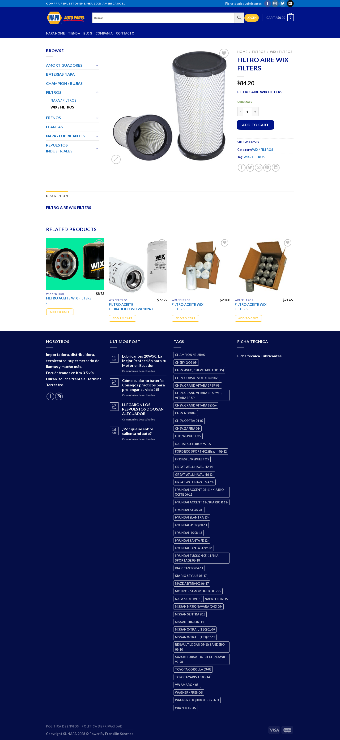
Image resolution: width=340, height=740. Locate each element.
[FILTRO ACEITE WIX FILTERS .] (75, 264)
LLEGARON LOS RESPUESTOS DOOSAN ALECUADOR (143, 409)
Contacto (125, 33)
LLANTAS (54, 127)
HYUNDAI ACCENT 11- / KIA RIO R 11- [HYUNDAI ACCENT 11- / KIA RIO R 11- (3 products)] (201, 502)
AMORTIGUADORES (64, 65)
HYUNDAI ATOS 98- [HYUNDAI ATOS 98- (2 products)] (189, 510)
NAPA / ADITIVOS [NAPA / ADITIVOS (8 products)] (187, 599)
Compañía (104, 33)
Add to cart (255, 124)
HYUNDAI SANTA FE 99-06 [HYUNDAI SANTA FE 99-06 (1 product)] (193, 548)
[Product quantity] (247, 111)
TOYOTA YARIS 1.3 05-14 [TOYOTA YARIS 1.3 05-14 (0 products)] (192, 677)
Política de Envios (62, 726)
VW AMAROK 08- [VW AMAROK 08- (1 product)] (187, 685)
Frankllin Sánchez (119, 734)
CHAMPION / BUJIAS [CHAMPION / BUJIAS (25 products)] (190, 355)
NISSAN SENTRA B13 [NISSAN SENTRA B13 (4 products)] (190, 614)
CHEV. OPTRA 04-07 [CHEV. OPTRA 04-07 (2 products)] (189, 421)
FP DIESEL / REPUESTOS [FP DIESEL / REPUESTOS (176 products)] (192, 459)
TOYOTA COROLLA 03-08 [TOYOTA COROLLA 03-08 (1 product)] (193, 669)
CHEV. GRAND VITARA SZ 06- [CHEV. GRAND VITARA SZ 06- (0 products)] (196, 405)
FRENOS (53, 117)
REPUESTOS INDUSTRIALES (59, 148)
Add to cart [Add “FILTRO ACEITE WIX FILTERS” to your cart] (185, 318)
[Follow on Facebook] (267, 3)
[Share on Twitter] (250, 168)
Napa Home (55, 33)
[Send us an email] (290, 3)
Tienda (74, 33)
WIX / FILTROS (281, 52)
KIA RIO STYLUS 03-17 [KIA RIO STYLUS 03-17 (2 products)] (191, 576)
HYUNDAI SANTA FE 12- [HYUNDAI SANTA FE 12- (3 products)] (192, 540)
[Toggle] (97, 65)
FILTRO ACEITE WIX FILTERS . (68, 300)
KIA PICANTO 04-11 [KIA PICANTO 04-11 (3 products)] (189, 568)
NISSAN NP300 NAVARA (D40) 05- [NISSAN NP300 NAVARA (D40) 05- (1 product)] (198, 606)
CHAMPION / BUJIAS (64, 83)
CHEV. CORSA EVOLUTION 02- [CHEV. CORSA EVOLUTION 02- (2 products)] (197, 378)
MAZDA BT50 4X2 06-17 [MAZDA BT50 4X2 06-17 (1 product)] (192, 583)
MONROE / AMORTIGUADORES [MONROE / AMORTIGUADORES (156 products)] (198, 591)
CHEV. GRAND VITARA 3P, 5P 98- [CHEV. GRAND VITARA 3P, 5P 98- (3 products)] (198, 385)
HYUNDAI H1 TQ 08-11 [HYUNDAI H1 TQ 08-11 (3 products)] (191, 525)
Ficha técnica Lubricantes (243, 3)
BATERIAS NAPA (60, 74)
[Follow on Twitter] (282, 3)
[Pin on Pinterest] (267, 168)
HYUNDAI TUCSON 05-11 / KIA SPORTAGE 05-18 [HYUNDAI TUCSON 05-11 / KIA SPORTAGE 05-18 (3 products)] (196, 558)
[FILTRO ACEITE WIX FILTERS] (201, 267)
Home (242, 52)
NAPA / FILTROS (63, 100)
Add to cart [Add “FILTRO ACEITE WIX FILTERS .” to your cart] (60, 311)
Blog (87, 33)
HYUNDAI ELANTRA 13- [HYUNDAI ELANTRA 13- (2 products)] (192, 517)
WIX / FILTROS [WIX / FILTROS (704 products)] (185, 708)
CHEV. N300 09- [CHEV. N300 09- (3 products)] (185, 413)
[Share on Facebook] (242, 168)
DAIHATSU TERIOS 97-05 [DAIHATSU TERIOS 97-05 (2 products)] (193, 444)
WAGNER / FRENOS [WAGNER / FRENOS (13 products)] (189, 692)
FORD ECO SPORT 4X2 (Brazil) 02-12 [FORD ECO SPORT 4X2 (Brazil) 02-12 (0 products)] (201, 451)
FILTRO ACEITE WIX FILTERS (188, 307)
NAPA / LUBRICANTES (65, 136)
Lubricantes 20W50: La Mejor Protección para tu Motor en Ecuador (144, 360)
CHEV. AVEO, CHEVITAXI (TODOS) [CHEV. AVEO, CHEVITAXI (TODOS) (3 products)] (199, 370)
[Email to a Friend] (259, 168)
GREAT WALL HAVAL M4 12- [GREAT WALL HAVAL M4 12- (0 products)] (194, 482)
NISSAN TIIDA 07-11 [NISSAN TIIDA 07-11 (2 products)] (189, 622)
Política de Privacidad (102, 726)
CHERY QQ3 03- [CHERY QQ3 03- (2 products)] (186, 362)
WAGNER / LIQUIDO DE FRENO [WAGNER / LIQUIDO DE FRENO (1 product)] (197, 700)
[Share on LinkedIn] (276, 168)
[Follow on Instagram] (275, 3)
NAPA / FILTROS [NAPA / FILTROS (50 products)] (216, 599)
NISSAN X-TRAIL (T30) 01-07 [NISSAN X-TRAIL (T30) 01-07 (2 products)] (195, 629)
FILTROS (258, 52)
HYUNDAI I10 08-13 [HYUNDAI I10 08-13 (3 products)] (188, 533)
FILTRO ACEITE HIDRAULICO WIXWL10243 (131, 307)
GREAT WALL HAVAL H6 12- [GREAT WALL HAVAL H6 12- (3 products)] (194, 474)
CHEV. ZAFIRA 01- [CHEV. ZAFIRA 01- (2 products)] (187, 428)
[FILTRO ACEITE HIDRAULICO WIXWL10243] (138, 267)
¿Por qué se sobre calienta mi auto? (137, 431)
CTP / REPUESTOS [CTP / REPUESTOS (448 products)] (188, 436)
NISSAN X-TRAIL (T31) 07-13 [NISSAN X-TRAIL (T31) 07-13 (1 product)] (195, 637)
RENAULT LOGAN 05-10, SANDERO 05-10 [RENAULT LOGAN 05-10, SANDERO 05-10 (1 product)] (200, 647)
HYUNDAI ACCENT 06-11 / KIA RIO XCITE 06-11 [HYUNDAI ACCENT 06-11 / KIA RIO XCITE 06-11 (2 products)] (199, 492)
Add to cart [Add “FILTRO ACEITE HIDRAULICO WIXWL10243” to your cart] (123, 318)
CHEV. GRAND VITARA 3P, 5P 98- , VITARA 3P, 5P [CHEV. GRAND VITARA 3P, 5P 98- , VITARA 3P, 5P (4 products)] (198, 395)
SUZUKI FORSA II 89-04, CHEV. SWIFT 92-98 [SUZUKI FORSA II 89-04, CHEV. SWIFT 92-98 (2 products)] (201, 659)
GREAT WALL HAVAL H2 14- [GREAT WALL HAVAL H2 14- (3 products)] (194, 467)
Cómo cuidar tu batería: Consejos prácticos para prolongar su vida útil (143, 385)
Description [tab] (57, 196)
